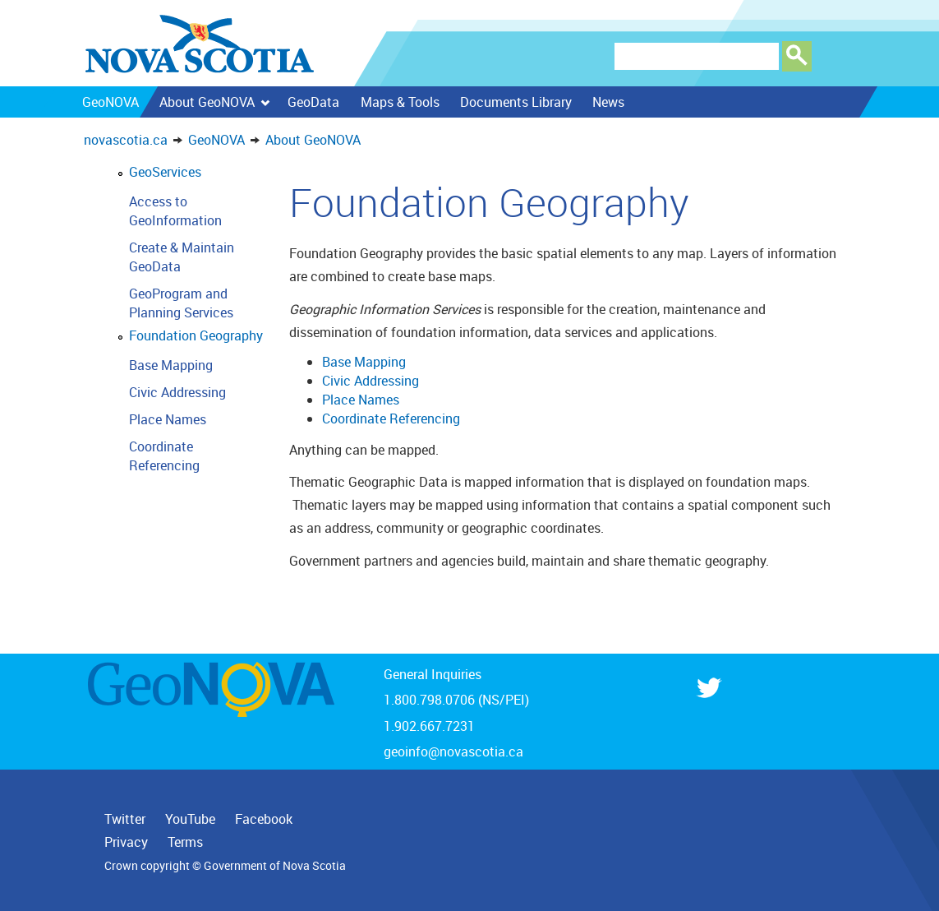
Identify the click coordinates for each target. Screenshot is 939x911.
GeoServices (165, 172)
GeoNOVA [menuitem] (109, 102)
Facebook (263, 819)
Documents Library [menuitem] (515, 102)
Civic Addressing (177, 392)
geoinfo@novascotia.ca (453, 751)
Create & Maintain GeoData (181, 256)
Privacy (126, 842)
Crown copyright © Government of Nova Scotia (225, 865)
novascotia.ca (126, 140)
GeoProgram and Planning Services (181, 302)
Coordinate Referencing (164, 455)
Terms (185, 842)
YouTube (190, 819)
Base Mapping (171, 365)
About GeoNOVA (313, 140)
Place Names (167, 419)
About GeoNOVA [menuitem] (214, 102)
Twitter (124, 819)
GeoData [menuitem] (313, 102)
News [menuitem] (607, 102)
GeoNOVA (216, 140)
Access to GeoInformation (175, 210)
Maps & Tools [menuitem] (399, 102)
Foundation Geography (196, 335)
